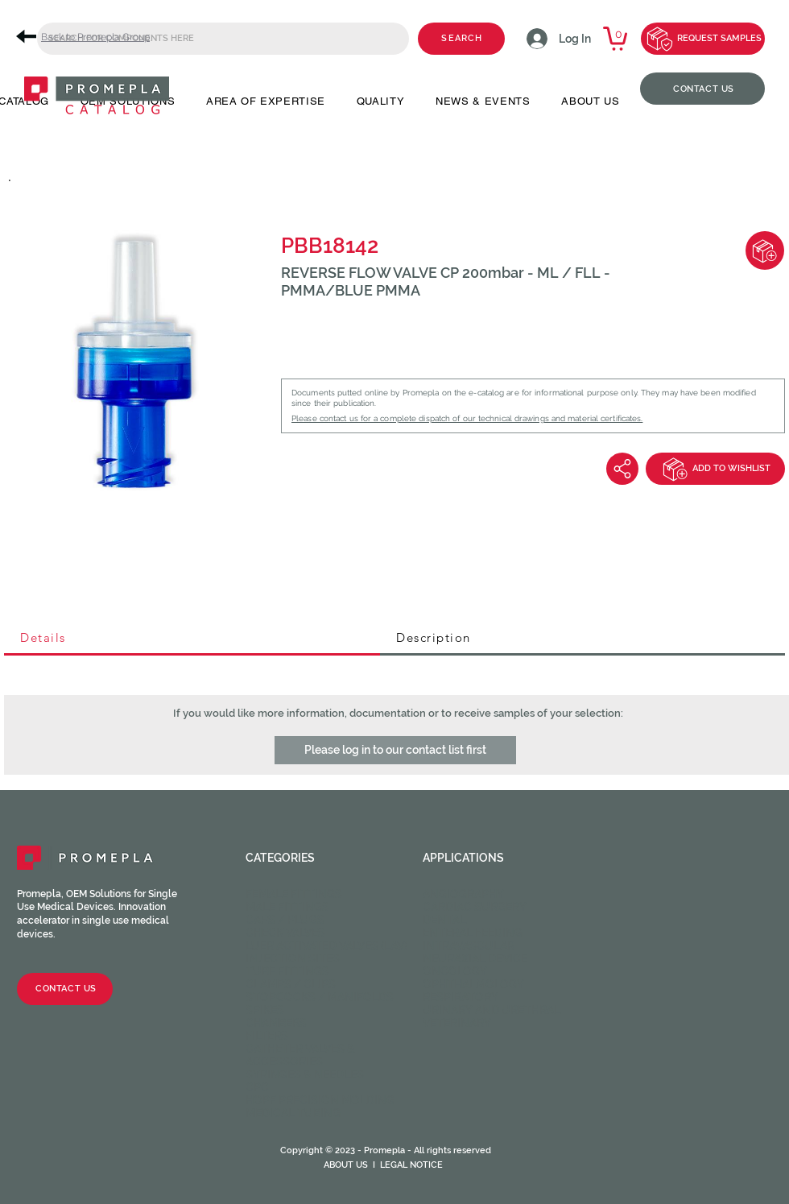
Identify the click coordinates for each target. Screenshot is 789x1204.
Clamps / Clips (291, 984)
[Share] (622, 469)
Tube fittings (287, 971)
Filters (267, 1035)
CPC (257, 1087)
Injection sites (293, 958)
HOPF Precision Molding (320, 1100)
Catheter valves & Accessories (300, 1055)
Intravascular (468, 945)
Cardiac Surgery (475, 906)
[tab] (192, 639)
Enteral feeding (473, 932)
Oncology (455, 971)
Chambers (276, 1022)
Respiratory (460, 997)
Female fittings (294, 893)
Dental (444, 919)
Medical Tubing (293, 1113)
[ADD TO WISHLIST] (715, 469)
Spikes (265, 1009)
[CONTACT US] (702, 88)
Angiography (463, 893)
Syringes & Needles (305, 1074)
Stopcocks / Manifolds (320, 997)
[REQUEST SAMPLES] (703, 39)
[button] (395, 750)
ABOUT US (346, 1165)
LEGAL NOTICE (411, 1165)
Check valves (285, 932)
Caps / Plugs (285, 919)
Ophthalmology (473, 984)
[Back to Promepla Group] (88, 36)
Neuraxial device (475, 958)
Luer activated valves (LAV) (326, 945)
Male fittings (287, 906)
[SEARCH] (461, 39)
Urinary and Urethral (491, 1009)
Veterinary (457, 1022)
